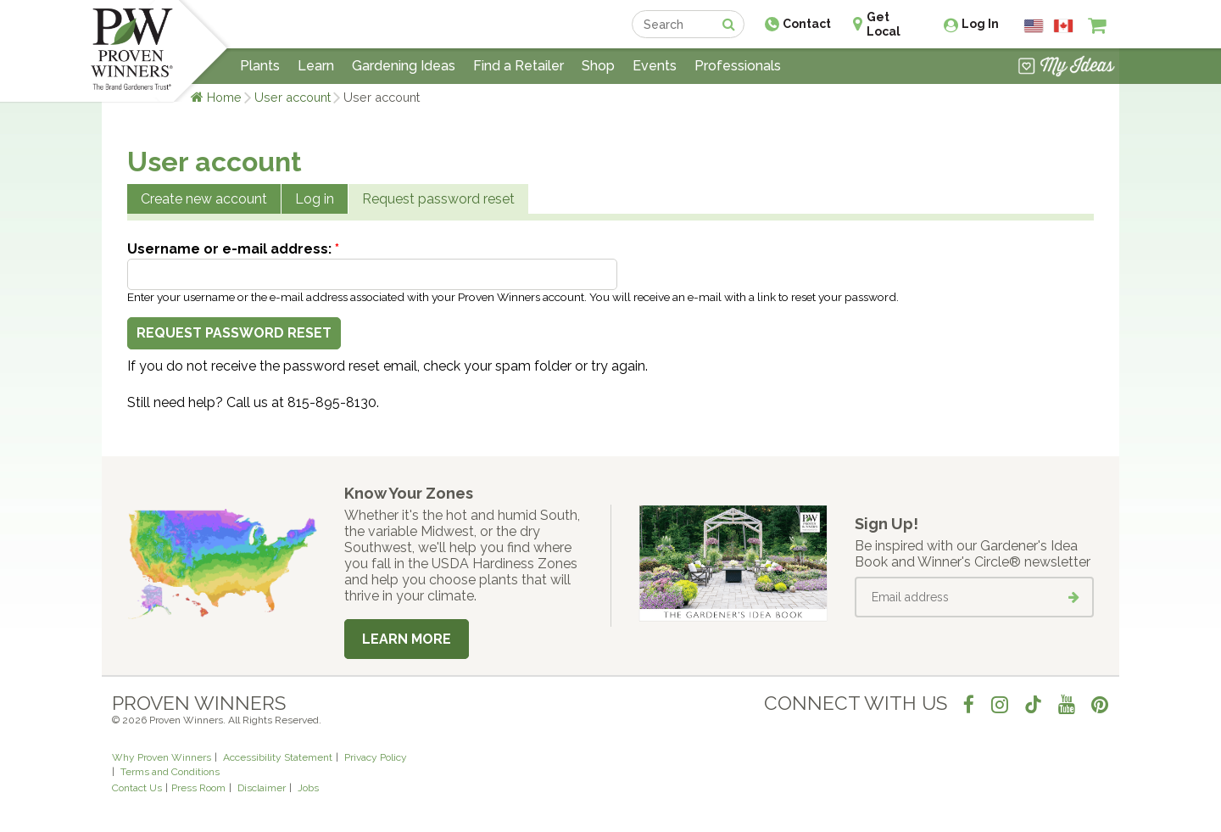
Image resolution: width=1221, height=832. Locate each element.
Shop (598, 66)
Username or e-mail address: (233, 249)
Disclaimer (261, 788)
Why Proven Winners (161, 757)
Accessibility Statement (277, 757)
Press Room (198, 788)
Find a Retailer (518, 66)
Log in (314, 199)
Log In (980, 24)
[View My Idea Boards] (1066, 68)
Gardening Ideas (403, 66)
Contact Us (137, 788)
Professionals (737, 66)
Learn (316, 66)
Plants (260, 66)
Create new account (204, 199)
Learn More (406, 639)
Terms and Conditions (170, 772)
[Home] (132, 51)
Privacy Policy (375, 757)
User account (292, 97)
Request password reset (438, 199)
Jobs (308, 788)
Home (224, 97)
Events (655, 66)
